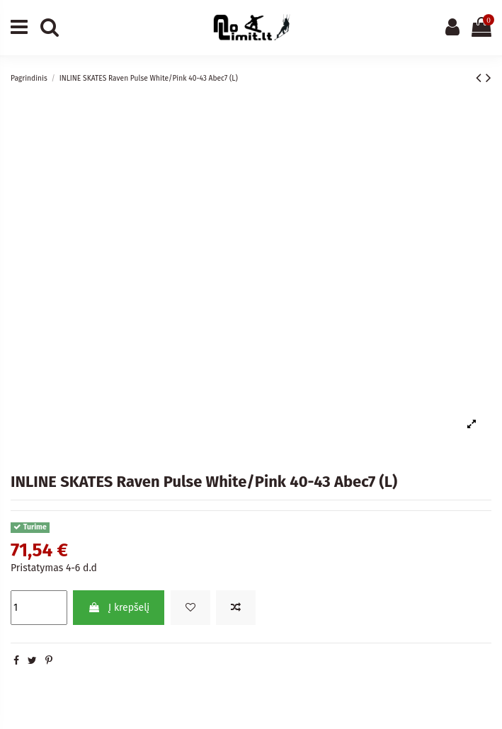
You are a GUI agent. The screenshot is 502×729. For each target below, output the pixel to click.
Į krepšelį (118, 608)
